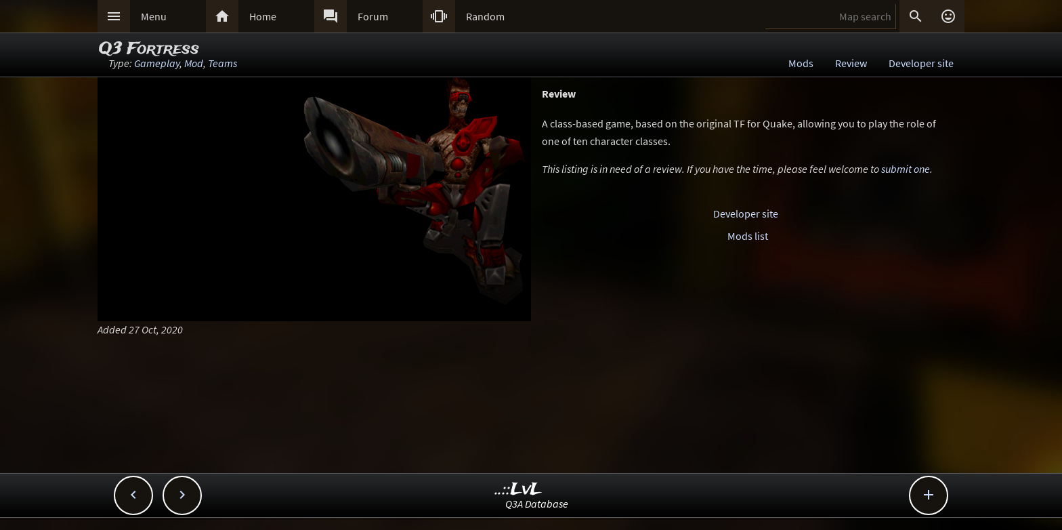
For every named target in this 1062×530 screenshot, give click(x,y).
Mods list (747, 236)
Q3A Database (536, 503)
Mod (193, 63)
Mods (800, 63)
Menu (154, 16)
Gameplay (156, 63)
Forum (373, 16)
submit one (905, 169)
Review (851, 63)
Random (485, 16)
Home (262, 16)
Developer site (921, 63)
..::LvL (518, 490)
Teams (222, 63)
